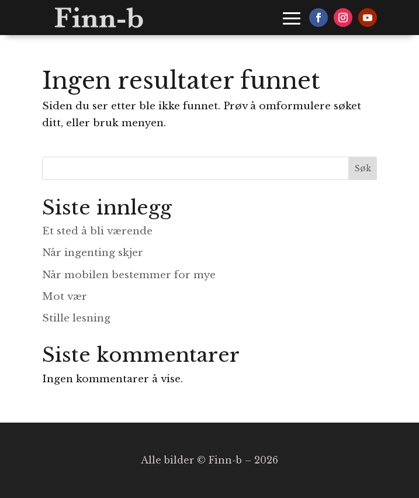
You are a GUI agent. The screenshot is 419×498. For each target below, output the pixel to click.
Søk (363, 168)
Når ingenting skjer (92, 253)
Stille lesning (76, 318)
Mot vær (64, 296)
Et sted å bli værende (97, 231)
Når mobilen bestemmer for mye (129, 275)
